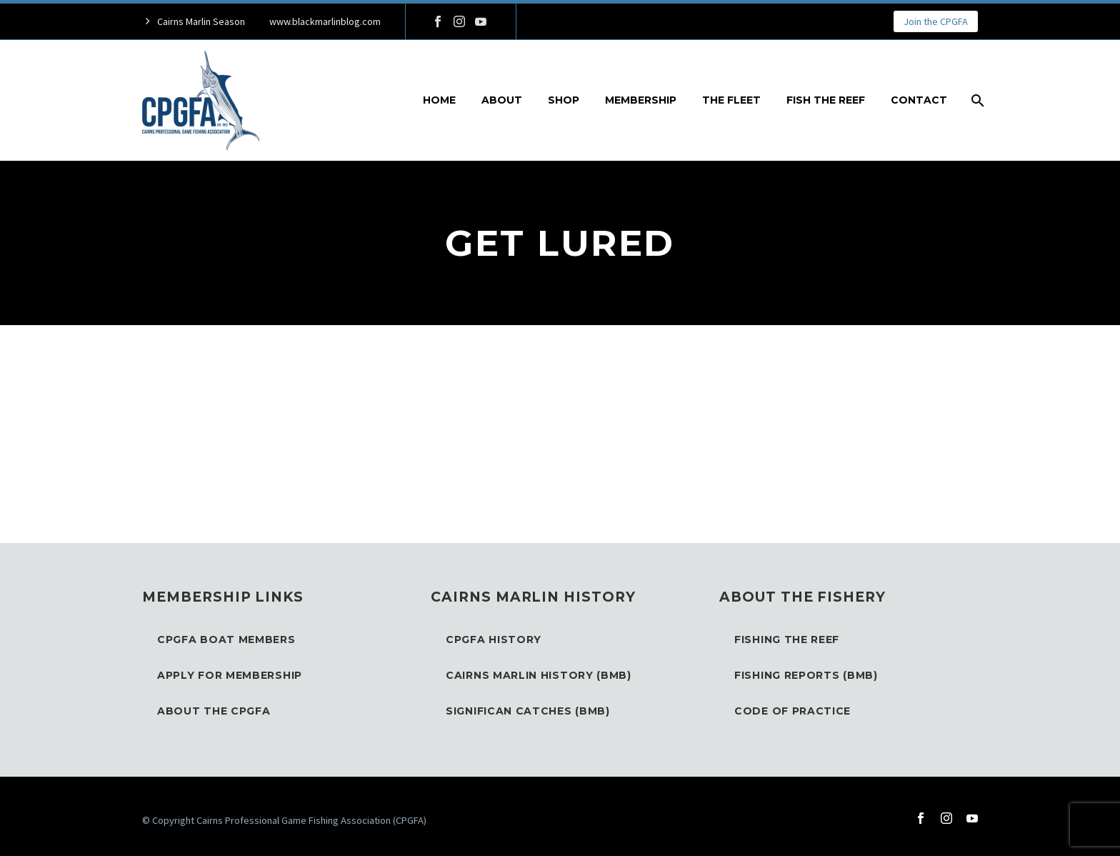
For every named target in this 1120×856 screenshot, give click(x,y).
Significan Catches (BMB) (528, 711)
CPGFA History (493, 639)
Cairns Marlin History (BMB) (538, 675)
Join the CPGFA (936, 21)
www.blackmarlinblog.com (325, 21)
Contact (919, 100)
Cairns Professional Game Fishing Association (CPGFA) (311, 820)
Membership (640, 100)
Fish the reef (825, 100)
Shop (563, 100)
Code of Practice (792, 711)
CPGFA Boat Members (226, 639)
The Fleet (731, 100)
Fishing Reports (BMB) (806, 675)
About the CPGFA (214, 711)
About (501, 100)
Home (439, 100)
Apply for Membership (229, 675)
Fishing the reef (786, 639)
